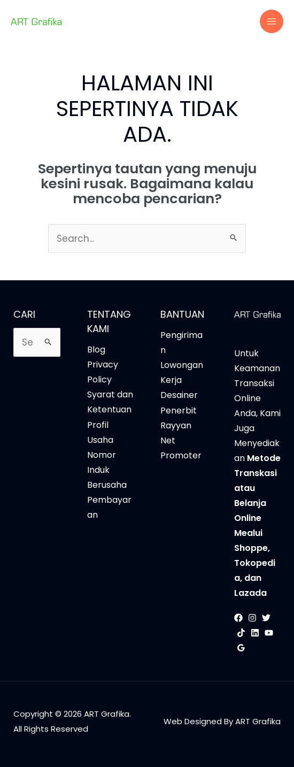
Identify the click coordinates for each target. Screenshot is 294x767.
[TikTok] (241, 632)
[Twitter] (266, 617)
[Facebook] (238, 617)
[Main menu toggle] (271, 21)
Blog (96, 349)
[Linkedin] (255, 632)
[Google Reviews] (241, 647)
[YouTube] (269, 632)
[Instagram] (252, 617)
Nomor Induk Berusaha (107, 470)
